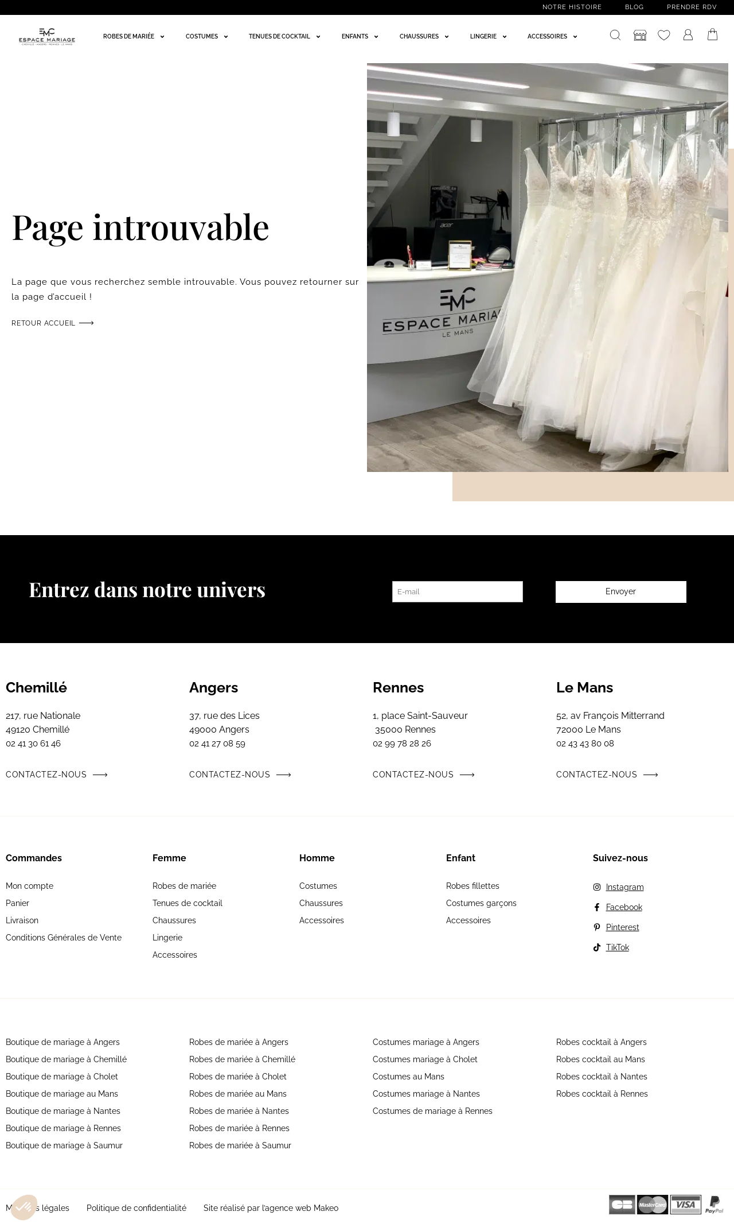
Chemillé (36, 687)
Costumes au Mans (408, 1076)
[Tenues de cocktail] (286, 36)
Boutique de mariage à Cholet (62, 1076)
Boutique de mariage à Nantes (63, 1111)
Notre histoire (572, 7)
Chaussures (174, 920)
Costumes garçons (481, 903)
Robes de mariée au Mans (238, 1093)
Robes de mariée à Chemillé (242, 1059)
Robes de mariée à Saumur (240, 1145)
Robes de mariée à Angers (238, 1042)
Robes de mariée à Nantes (239, 1111)
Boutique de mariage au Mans (62, 1093)
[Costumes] (208, 36)
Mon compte (29, 886)
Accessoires (175, 954)
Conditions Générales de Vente (64, 937)
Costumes (318, 886)
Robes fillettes (472, 886)
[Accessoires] (554, 36)
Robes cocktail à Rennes (602, 1093)
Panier (17, 903)
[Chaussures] (426, 36)
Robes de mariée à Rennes (239, 1128)
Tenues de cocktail (187, 903)
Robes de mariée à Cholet (238, 1076)
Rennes (398, 687)
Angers (213, 687)
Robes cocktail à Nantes (601, 1076)
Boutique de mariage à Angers (63, 1042)
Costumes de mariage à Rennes (433, 1111)
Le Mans (584, 687)
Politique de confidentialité (136, 1208)
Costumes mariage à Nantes (426, 1093)
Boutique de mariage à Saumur (64, 1145)
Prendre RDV (692, 7)
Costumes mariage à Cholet (425, 1059)
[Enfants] (361, 36)
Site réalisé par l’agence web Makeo (271, 1208)
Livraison (22, 920)
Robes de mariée (184, 886)
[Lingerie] (490, 36)
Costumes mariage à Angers (426, 1042)
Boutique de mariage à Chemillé (66, 1059)
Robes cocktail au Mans (600, 1059)
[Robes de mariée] (135, 36)
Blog (634, 7)
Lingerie (167, 937)
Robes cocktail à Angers (601, 1042)
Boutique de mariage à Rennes (63, 1128)
